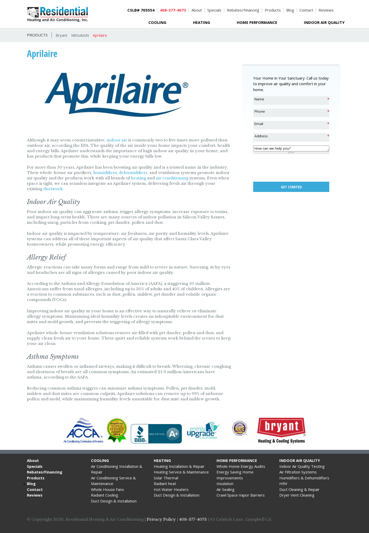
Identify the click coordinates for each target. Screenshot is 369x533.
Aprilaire (100, 35)
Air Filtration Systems (298, 471)
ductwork (53, 188)
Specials (214, 10)
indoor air (117, 140)
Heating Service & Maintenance (181, 471)
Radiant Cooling (104, 495)
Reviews (326, 10)
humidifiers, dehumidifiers (120, 172)
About (196, 10)
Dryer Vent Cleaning (296, 495)
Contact (306, 10)
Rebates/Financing (243, 10)
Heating (201, 22)
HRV (283, 483)
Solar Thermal (166, 477)
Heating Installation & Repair (179, 466)
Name (259, 99)
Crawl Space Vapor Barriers (241, 495)
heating (138, 178)
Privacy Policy (161, 519)
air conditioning (172, 178)
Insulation (225, 483)
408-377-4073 (193, 519)
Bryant (61, 35)
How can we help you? (272, 148)
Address (261, 136)
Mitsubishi (80, 35)
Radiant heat (165, 483)
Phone (259, 111)
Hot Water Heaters (171, 489)
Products (273, 10)
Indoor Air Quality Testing (302, 466)
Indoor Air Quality (324, 22)
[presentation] (292, 168)
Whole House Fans (107, 489)
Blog (290, 10)
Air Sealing (225, 489)
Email (258, 123)
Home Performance (257, 22)
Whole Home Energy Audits (241, 466)
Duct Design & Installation (114, 500)
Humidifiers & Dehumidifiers (304, 477)
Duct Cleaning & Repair (299, 489)
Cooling (157, 22)
